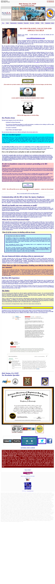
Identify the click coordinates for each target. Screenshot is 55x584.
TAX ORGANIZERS (28, 185)
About (7, 23)
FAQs (42, 23)
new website (36, 62)
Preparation (26, 23)
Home (3, 23)
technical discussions (49, 67)
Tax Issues (32, 23)
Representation (13, 23)
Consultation (20, 23)
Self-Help (37, 23)
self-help (37, 67)
